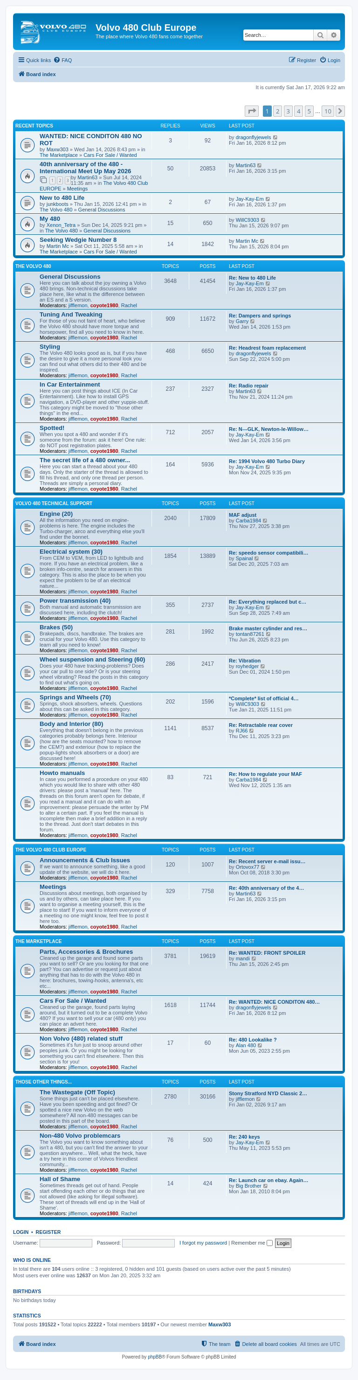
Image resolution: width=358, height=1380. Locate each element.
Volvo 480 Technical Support (53, 503)
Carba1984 (248, 520)
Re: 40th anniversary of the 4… (266, 888)
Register (48, 1232)
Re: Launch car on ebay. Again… (269, 1180)
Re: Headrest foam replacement (267, 348)
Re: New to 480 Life (252, 278)
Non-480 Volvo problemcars (80, 1135)
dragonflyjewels (253, 137)
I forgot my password (203, 1243)
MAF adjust (242, 515)
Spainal (244, 558)
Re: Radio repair (248, 385)
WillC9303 (247, 220)
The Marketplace (59, 155)
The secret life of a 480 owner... (85, 460)
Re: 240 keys (244, 1137)
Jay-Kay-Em (250, 199)
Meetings (77, 188)
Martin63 (87, 177)
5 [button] (309, 111)
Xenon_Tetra (61, 225)
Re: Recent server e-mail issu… (267, 861)
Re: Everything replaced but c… (267, 602)
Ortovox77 (248, 867)
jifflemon (78, 305)
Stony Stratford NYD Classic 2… (268, 1093)
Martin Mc (58, 246)
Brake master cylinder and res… (268, 628)
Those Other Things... (43, 1081)
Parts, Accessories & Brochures (86, 951)
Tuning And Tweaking (71, 314)
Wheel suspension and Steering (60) (92, 659)
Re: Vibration (245, 660)
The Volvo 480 (56, 209)
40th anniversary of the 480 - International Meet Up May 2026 (85, 168)
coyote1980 (104, 305)
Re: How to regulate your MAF (265, 774)
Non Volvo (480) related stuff (81, 1038)
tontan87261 (250, 634)
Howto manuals (62, 772)
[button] (252, 111)
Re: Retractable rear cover (261, 725)
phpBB (155, 1356)
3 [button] (288, 111)
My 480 (50, 218)
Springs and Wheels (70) (75, 697)
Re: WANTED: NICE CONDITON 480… (274, 1002)
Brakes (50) (56, 627)
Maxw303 (58, 149)
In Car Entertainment (70, 384)
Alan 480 (246, 1045)
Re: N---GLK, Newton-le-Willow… (269, 429)
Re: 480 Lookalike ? (253, 1039)
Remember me (252, 1243)
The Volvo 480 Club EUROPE (50, 849)
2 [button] (277, 111)
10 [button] (327, 111)
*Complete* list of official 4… (264, 698)
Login (20, 1232)
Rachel (129, 305)
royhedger (247, 666)
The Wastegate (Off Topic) (77, 1092)
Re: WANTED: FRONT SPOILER (267, 953)
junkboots (58, 204)
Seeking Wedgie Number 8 (78, 239)
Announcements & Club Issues (85, 860)
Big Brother (249, 1186)
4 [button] (298, 111)
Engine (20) (56, 513)
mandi (243, 958)
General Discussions (101, 209)
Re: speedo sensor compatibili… (269, 553)
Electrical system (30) (71, 551)
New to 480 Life (62, 197)
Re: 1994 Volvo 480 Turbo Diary (267, 461)
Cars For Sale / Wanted (110, 155)
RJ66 (242, 730)
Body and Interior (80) (71, 723)
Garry (242, 321)
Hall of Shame (60, 1179)
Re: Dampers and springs (260, 315)
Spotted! (52, 427)
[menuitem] (62, 60)
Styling (50, 346)
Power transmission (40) (75, 600)
